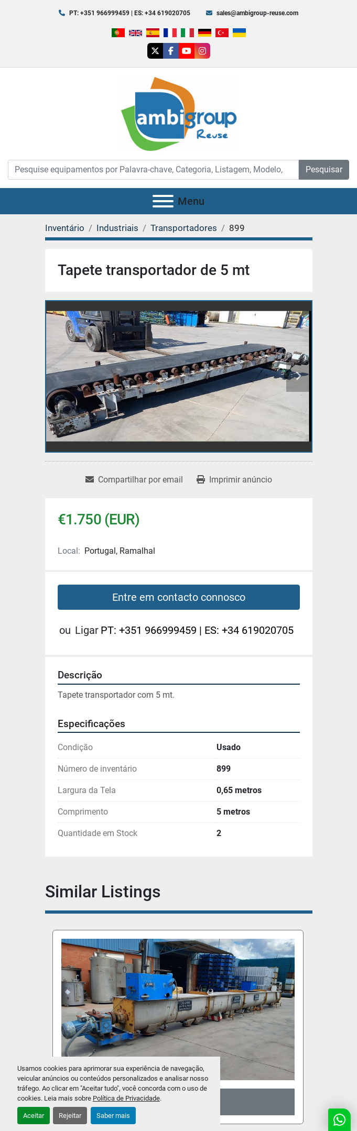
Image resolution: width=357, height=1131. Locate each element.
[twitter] (155, 51)
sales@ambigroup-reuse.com (257, 13)
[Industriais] (117, 228)
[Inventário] (64, 228)
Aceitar (33, 1115)
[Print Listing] (234, 480)
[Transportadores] (183, 228)
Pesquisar (324, 169)
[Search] (153, 170)
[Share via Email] (134, 480)
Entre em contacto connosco (178, 597)
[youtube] (186, 51)
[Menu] (163, 201)
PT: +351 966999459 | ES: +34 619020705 (129, 13)
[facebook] (171, 51)
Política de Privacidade (126, 1098)
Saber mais (113, 1115)
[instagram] (202, 51)
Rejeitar (70, 1115)
